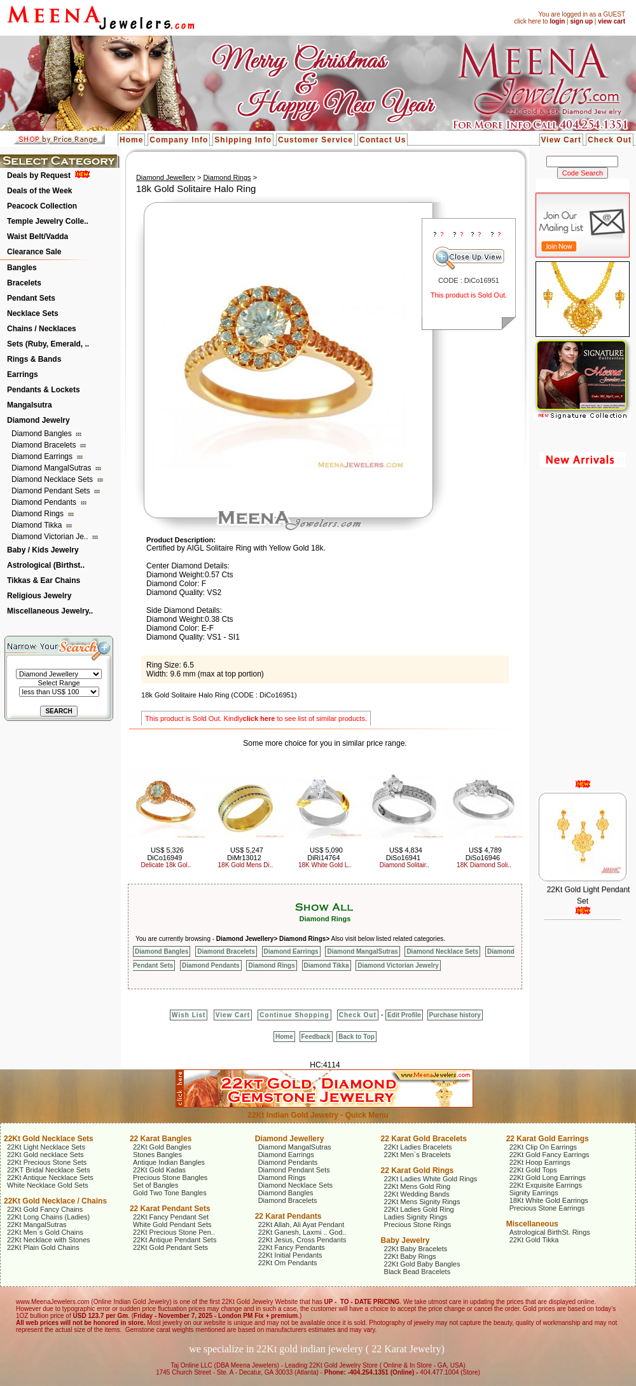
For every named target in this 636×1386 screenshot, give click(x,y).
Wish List (188, 1015)
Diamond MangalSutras (52, 467)
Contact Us (382, 139)
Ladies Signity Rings (416, 1217)
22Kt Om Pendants (287, 1262)
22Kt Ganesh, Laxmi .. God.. (302, 1232)
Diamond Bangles (42, 433)
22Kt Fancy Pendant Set (171, 1217)
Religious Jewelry (39, 595)
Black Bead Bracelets (417, 1271)
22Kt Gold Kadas (159, 1170)
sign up (581, 21)
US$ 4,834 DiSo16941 (404, 853)
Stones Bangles (157, 1154)
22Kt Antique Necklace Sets (50, 1177)
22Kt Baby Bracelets (416, 1248)
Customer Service (315, 139)
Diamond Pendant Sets (51, 490)
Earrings (22, 374)
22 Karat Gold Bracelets (424, 1138)
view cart (611, 21)
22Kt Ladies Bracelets (418, 1147)
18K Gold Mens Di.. (245, 864)
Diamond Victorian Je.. (50, 536)
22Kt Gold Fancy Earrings (549, 1154)
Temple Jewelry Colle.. (47, 221)
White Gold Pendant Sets (172, 1224)
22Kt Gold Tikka (534, 1240)
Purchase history (455, 1015)
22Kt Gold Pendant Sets (170, 1247)
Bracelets (24, 282)
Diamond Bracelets (44, 445)
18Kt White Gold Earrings (548, 1200)
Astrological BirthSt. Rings (549, 1232)
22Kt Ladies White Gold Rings (431, 1179)
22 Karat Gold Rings (417, 1170)
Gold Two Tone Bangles (170, 1193)
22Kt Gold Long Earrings (547, 1177)
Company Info (178, 139)
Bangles (22, 267)
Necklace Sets (33, 313)
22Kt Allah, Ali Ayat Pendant (301, 1224)
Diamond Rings (38, 513)
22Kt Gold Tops (533, 1170)
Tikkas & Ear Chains (43, 580)
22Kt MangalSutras (37, 1224)
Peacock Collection (42, 206)
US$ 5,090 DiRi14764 (325, 853)
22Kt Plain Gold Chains (43, 1247)
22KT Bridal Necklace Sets (48, 1170)
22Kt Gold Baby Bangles (422, 1264)
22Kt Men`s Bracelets (417, 1154)
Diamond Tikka (37, 525)
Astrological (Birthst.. (46, 565)
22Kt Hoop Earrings (539, 1162)
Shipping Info (243, 139)
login (557, 21)
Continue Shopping (294, 1015)
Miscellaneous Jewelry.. (50, 611)
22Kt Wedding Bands (417, 1194)
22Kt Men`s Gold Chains (45, 1232)
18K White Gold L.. (325, 864)
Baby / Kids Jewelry (43, 549)
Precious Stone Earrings (547, 1208)
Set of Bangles (156, 1185)
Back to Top (356, 1036)
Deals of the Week (39, 190)
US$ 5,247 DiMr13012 (245, 853)
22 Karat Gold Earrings (547, 1138)
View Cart (561, 139)
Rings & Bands (34, 359)
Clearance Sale (34, 251)
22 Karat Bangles (160, 1138)
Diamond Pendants (44, 502)
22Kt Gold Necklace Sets (48, 1138)
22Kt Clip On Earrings (543, 1147)
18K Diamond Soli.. (484, 864)
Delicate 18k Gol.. (166, 864)
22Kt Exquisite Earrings (545, 1185)
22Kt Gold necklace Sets (45, 1154)
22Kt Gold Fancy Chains (45, 1209)
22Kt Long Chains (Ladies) (48, 1217)
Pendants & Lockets (43, 389)
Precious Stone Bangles (170, 1177)
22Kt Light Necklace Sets (46, 1147)
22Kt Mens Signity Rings (422, 1201)
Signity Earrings (533, 1193)
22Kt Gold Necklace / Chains (55, 1201)
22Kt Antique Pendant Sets (175, 1240)
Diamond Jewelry (38, 420)
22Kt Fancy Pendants (291, 1247)
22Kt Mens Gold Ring (417, 1186)
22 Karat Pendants (288, 1216)
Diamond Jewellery (165, 177)
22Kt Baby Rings (410, 1256)
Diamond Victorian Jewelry (398, 965)
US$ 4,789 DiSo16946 (484, 853)
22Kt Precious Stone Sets (46, 1162)
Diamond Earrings (42, 456)
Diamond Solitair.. (404, 864)
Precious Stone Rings (418, 1224)
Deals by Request (39, 175)
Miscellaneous (532, 1223)
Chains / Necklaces (41, 328)
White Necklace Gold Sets (47, 1185)
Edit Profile (404, 1015)
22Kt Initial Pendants (290, 1255)
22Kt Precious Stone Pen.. (174, 1232)
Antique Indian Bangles (169, 1162)
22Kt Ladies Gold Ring (419, 1209)
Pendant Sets (31, 298)
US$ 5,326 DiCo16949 (165, 853)
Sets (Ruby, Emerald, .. (48, 344)
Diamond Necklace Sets (53, 479)
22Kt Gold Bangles (162, 1147)
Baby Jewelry (405, 1240)
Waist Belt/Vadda (37, 236)
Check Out (610, 139)
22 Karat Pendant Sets (170, 1208)
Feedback (316, 1036)
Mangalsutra (29, 405)
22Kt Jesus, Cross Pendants (302, 1240)
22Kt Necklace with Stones (48, 1240)
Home (131, 139)
